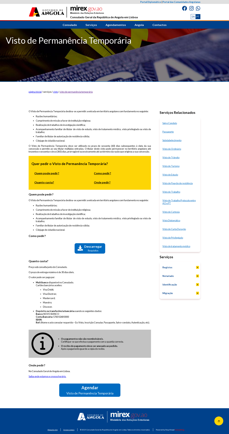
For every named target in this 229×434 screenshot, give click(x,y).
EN (193, 16)
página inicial (35, 91)
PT (197, 16)
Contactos (159, 24)
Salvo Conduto (169, 123)
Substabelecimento (171, 140)
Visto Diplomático (171, 220)
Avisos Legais (68, 430)
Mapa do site (53, 430)
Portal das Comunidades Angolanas (181, 2)
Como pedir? (102, 173)
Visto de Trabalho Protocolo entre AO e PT (179, 202)
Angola (139, 24)
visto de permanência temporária (76, 91)
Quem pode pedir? (46, 173)
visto (55, 91)
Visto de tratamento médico (176, 246)
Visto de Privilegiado (172, 237)
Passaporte (168, 131)
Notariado (168, 276)
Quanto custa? (44, 182)
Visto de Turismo (170, 166)
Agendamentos (116, 24)
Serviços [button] (91, 24)
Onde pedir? (102, 182)
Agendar (89, 390)
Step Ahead (174, 430)
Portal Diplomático (150, 2)
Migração (167, 293)
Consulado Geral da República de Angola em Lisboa (104, 12)
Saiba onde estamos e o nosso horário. (47, 376)
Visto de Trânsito (170, 157)
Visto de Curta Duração (174, 229)
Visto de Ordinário (171, 148)
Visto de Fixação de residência (177, 183)
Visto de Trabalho (171, 191)
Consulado (70, 24)
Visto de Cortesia (171, 211)
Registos (167, 267)
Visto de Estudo (170, 174)
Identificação (169, 284)
